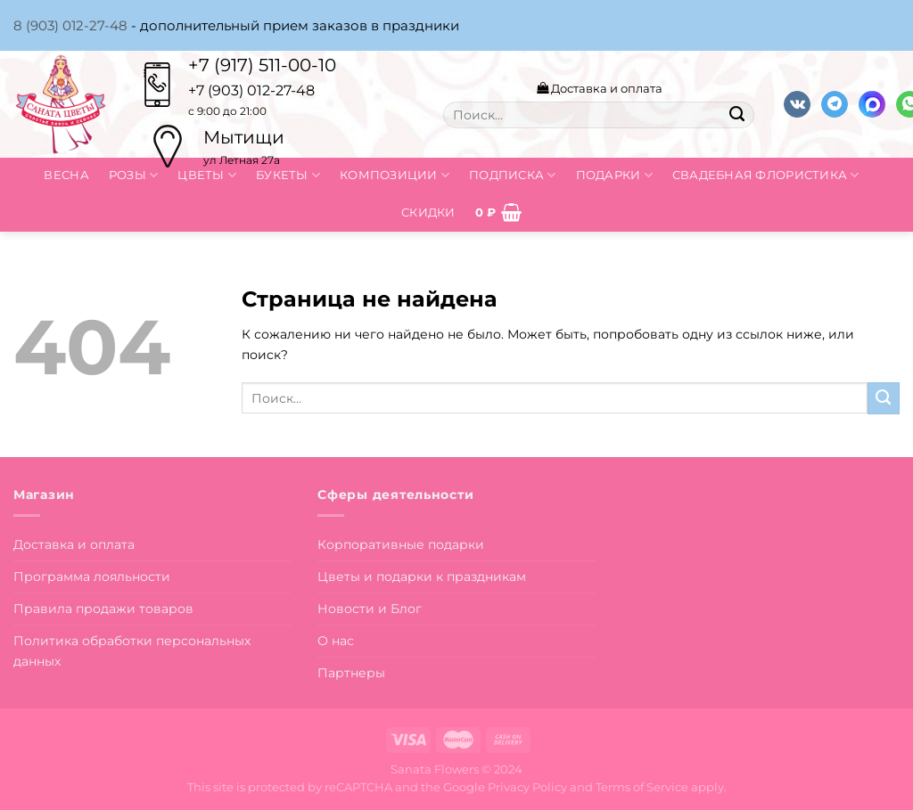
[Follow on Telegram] (834, 105)
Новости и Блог (369, 609)
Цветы (206, 175)
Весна (66, 175)
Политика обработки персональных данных (132, 651)
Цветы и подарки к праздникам (421, 577)
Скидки (428, 212)
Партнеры (351, 673)
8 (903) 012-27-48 (70, 25)
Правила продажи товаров (103, 609)
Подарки (614, 175)
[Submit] (736, 115)
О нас (335, 641)
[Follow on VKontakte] (797, 105)
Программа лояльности (91, 577)
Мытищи (243, 137)
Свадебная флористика (766, 175)
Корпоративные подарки (400, 544)
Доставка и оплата (599, 88)
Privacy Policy (527, 787)
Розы (134, 175)
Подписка (512, 175)
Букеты (288, 175)
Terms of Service (642, 787)
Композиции (394, 175)
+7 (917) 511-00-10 (262, 65)
